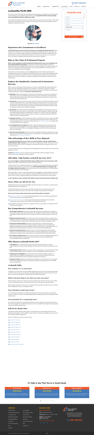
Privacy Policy (25, 425)
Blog (71, 6)
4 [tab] (46, 401)
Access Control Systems (28, 421)
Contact (83, 6)
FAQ (9, 425)
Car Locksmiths (26, 410)
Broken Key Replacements (13, 412)
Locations (64, 6)
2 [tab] (42, 401)
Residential (46, 6)
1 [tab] (40, 401)
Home (38, 6)
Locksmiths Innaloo (14, 341)
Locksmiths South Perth (15, 334)
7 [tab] (51, 401)
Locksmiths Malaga (14, 339)
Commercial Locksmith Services (17, 200)
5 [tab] (48, 401)
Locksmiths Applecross (15, 324)
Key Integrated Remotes (28, 412)
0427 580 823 (80, 3)
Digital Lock (25, 419)
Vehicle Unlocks (26, 414)
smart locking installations (24, 135)
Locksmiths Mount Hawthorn (17, 344)
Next (91, 392)
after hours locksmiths (44, 121)
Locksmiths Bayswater (15, 322)
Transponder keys (12, 414)
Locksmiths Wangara (15, 337)
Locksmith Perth (11, 410)
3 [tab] (44, 401)
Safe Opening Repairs (12, 419)
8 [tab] (53, 401)
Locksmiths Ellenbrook (15, 327)
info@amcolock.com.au (47, 412)
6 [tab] (49, 401)
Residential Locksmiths (13, 416)
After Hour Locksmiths (27, 416)
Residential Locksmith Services (17, 196)
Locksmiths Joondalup (15, 332)
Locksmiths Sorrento (15, 329)
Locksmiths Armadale (15, 320)
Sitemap (10, 427)
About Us (76, 6)
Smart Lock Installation (13, 423)
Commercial (55, 6)
